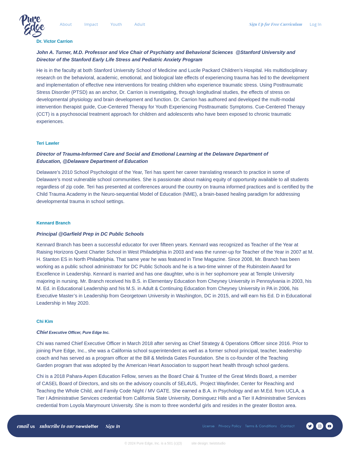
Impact (91, 24)
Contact (287, 426)
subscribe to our (69, 426)
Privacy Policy (230, 426)
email (26, 426)
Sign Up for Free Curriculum (275, 24)
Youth (116, 24)
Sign (112, 426)
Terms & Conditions (261, 426)
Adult (139, 24)
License (208, 426)
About (66, 24)
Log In (315, 24)
